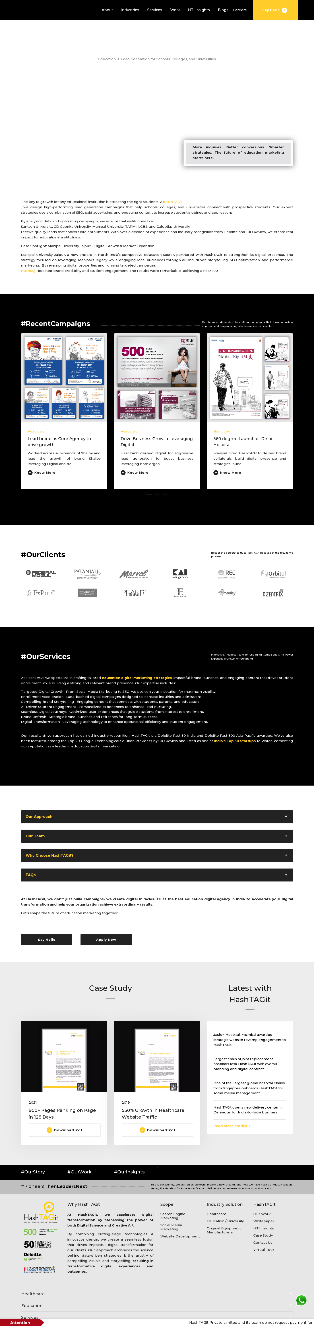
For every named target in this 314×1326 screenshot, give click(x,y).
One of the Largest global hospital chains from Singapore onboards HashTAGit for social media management (249, 1088)
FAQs (31, 875)
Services (154, 10)
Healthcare (36, 431)
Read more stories (231, 1126)
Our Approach (39, 817)
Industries (130, 10)
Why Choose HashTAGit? (49, 855)
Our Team (35, 836)
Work (175, 10)
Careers (240, 10)
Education (107, 59)
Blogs (223, 10)
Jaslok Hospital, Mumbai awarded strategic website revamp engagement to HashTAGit (249, 1039)
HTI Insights (199, 10)
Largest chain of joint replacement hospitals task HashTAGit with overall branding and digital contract (245, 1064)
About (107, 10)
